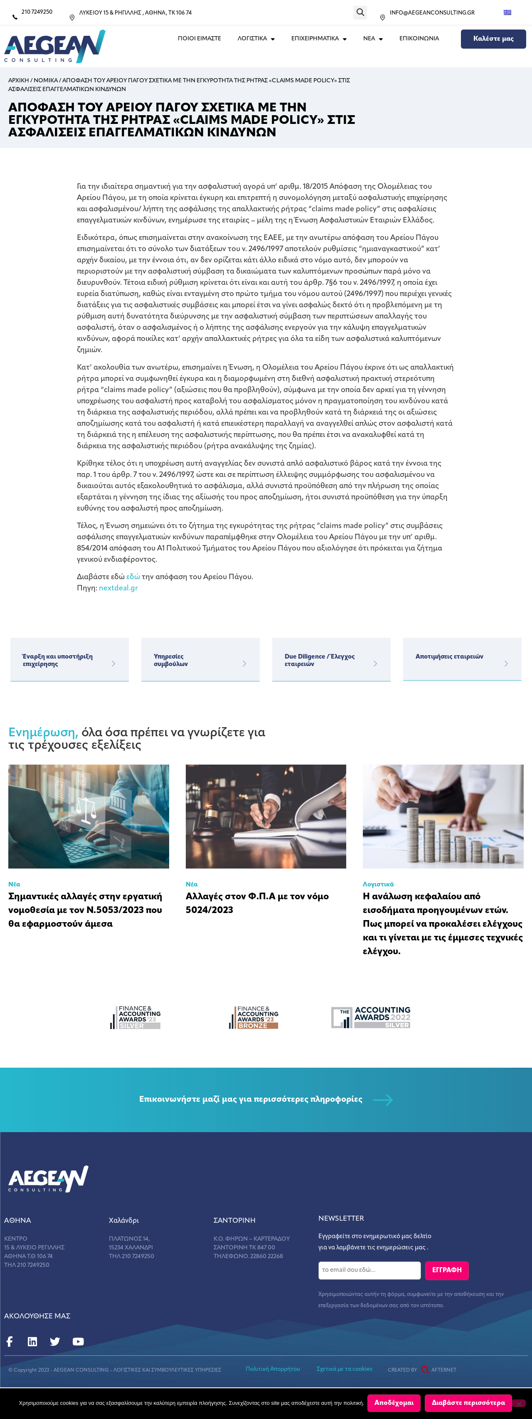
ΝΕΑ (373, 39)
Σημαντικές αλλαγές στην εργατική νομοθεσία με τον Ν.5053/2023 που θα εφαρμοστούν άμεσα (85, 910)
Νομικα (46, 81)
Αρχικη (18, 81)
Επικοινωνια (419, 39)
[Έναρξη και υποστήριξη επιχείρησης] (113, 664)
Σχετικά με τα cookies (344, 1368)
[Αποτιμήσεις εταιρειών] (505, 664)
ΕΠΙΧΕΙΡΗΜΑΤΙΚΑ (319, 39)
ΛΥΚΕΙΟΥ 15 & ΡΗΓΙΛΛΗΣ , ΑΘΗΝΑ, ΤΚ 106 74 (135, 13)
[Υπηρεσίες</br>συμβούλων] (244, 664)
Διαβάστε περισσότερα (469, 1404)
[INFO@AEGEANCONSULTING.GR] (382, 18)
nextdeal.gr (118, 588)
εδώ (133, 577)
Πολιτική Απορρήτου (273, 1368)
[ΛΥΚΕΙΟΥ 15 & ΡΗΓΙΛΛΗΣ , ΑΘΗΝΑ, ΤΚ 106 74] (72, 18)
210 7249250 (37, 12)
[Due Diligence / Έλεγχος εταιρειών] (375, 664)
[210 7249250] (14, 17)
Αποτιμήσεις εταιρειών (449, 657)
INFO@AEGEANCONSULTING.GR (432, 13)
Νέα (14, 885)
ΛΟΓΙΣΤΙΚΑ (256, 39)
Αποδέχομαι (394, 1404)
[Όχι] (519, 1403)
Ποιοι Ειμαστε (199, 39)
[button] (360, 13)
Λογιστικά (378, 885)
